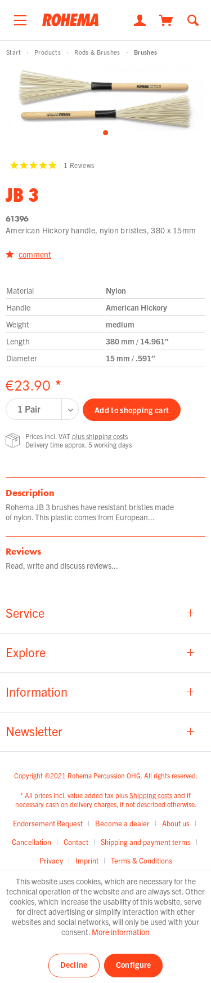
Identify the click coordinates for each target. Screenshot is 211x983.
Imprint (86, 860)
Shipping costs (150, 795)
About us (176, 823)
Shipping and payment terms (146, 842)
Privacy (51, 860)
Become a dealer (122, 823)
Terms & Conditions (141, 860)
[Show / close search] (193, 19)
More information (121, 932)
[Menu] (20, 17)
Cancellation (31, 842)
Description (30, 492)
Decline (74, 964)
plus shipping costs (100, 436)
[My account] (139, 19)
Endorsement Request (48, 823)
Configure (133, 964)
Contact (76, 842)
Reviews (23, 551)
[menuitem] (20, 17)
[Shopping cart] (166, 19)
